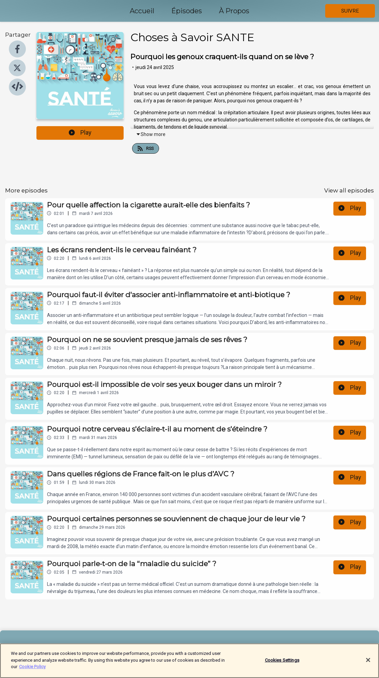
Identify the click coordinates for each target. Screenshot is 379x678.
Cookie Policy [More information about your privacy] (32, 669)
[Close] (368, 662)
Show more (150, 134)
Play (80, 132)
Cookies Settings (282, 662)
